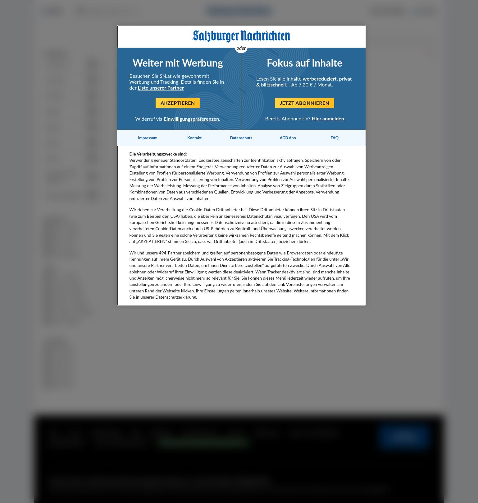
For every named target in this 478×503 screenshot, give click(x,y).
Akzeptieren (178, 103)
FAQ (335, 137)
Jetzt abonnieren (304, 103)
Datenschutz (241, 137)
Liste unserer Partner (161, 88)
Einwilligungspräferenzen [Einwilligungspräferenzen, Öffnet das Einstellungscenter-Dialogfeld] (191, 119)
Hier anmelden (328, 118)
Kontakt (194, 137)
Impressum (147, 137)
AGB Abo (288, 137)
